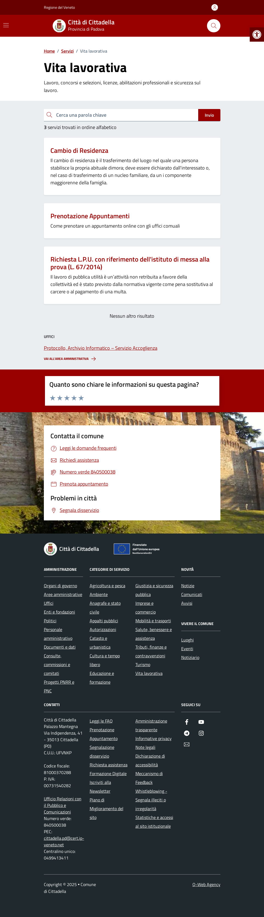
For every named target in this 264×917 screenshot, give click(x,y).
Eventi (187, 648)
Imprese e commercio (145, 607)
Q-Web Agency (206, 884)
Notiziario (190, 657)
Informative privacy (153, 738)
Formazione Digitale (108, 773)
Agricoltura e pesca (107, 585)
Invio (209, 115)
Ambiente (99, 594)
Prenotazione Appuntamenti (90, 216)
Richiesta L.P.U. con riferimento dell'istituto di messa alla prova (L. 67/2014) (129, 263)
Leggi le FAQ (101, 721)
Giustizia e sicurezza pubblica (154, 590)
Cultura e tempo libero (105, 660)
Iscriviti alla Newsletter (100, 786)
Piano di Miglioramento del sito (106, 808)
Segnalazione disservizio (102, 751)
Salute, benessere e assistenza (153, 633)
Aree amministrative (63, 594)
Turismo (142, 664)
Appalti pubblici (104, 620)
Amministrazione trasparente (151, 725)
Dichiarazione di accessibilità (150, 760)
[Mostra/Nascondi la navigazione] (6, 25)
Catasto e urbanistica (100, 642)
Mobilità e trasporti (153, 620)
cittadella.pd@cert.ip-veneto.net (64, 841)
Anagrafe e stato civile (105, 607)
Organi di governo (60, 585)
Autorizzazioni (103, 629)
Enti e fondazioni (59, 612)
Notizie (187, 585)
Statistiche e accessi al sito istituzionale (154, 821)
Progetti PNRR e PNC (59, 686)
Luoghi (187, 640)
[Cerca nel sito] (213, 25)
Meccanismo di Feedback (149, 778)
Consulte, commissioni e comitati (57, 664)
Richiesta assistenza (108, 764)
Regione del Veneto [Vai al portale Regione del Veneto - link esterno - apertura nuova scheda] (59, 7)
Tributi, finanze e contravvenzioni (151, 651)
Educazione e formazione (102, 677)
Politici (50, 620)
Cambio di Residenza (79, 150)
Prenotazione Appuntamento (104, 734)
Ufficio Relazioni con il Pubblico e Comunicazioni (62, 805)
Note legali (145, 747)
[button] (257, 34)
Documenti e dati (60, 647)
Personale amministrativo (58, 633)
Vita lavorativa (149, 673)
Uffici (48, 603)
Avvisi (186, 603)
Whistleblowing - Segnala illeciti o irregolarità (151, 800)
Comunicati (191, 594)
